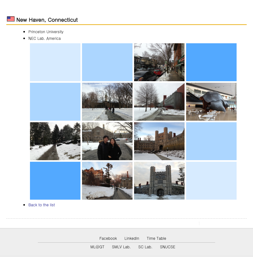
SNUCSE (167, 246)
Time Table (156, 238)
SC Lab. (145, 246)
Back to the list (41, 204)
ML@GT (97, 246)
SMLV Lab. (121, 246)
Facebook (108, 238)
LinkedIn (132, 238)
